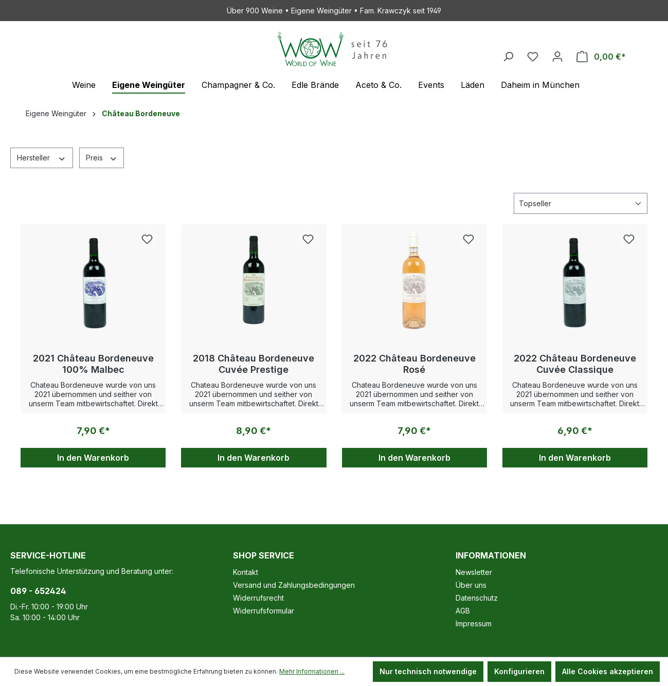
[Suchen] (508, 56)
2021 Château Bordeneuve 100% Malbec (93, 364)
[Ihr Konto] (557, 56)
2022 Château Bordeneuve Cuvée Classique (575, 364)
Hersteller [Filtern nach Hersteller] (41, 157)
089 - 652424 (38, 591)
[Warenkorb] (601, 56)
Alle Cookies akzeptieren (607, 671)
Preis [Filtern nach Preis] (102, 157)
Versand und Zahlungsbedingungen (294, 585)
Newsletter (474, 572)
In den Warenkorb (93, 458)
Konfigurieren (519, 671)
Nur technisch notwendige (428, 671)
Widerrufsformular (263, 610)
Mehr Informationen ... (312, 671)
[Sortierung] (580, 203)
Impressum (474, 623)
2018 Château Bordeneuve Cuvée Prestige (253, 364)
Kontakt (245, 572)
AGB (463, 610)
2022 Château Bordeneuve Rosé (414, 364)
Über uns (471, 585)
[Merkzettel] (532, 56)
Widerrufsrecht (258, 597)
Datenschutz (477, 597)
